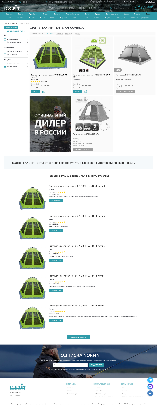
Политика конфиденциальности (132, 397)
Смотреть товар (56, 200)
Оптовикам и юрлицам (66, 8)
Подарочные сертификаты (139, 18)
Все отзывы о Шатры (78, 337)
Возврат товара (72, 394)
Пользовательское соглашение (105, 397)
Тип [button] (5, 35)
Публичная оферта (101, 394)
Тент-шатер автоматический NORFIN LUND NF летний (77, 186)
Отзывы (82, 8)
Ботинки (46, 14)
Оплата (69, 391)
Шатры (148, 14)
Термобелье (33, 14)
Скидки (124, 394)
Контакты (92, 8)
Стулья (75, 18)
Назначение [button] (9, 47)
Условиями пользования (96, 369)
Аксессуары (120, 18)
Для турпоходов (12, 54)
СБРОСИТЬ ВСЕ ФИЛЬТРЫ (16, 31)
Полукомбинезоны (72, 14)
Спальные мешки (112, 14)
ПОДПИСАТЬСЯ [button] (96, 365)
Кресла (97, 14)
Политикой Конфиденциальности (78, 369)
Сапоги (87, 14)
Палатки (57, 14)
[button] (129, 2)
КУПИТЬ (35, 91)
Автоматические (12, 39)
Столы (52, 18)
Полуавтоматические (14, 42)
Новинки (125, 391)
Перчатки (63, 18)
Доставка (70, 388)
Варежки (20, 18)
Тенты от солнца (12, 66)
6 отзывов (44, 81)
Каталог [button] (51, 8)
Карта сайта (98, 391)
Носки (42, 18)
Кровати (32, 18)
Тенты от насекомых (13, 64)
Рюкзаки (137, 14)
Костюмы (9, 14)
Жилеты (86, 18)
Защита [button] (7, 60)
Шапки (96, 18)
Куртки (20, 14)
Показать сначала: (37, 33)
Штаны (126, 14)
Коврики (108, 18)
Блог (123, 388)
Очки (10, 18)
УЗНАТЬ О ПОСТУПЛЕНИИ (125, 91)
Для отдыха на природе (14, 51)
